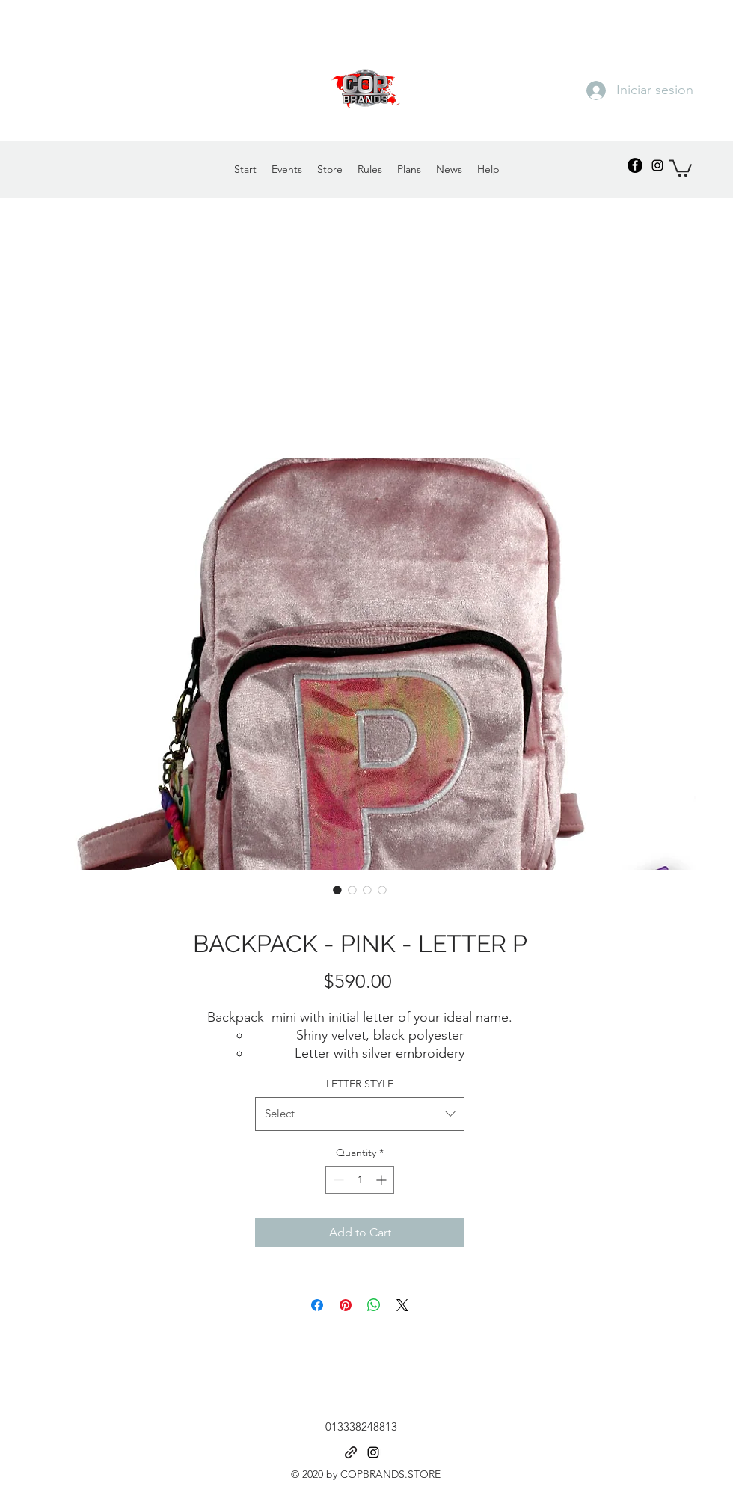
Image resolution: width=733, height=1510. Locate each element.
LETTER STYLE (359, 1083)
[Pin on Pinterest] (346, 1305)
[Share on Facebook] (317, 1305)
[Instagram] (657, 165)
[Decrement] (337, 1180)
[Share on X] (402, 1305)
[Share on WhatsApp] (374, 1305)
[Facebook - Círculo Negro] (635, 165)
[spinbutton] (359, 1180)
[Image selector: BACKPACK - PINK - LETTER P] (337, 890)
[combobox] (359, 1113)
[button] (680, 167)
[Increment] (382, 1180)
